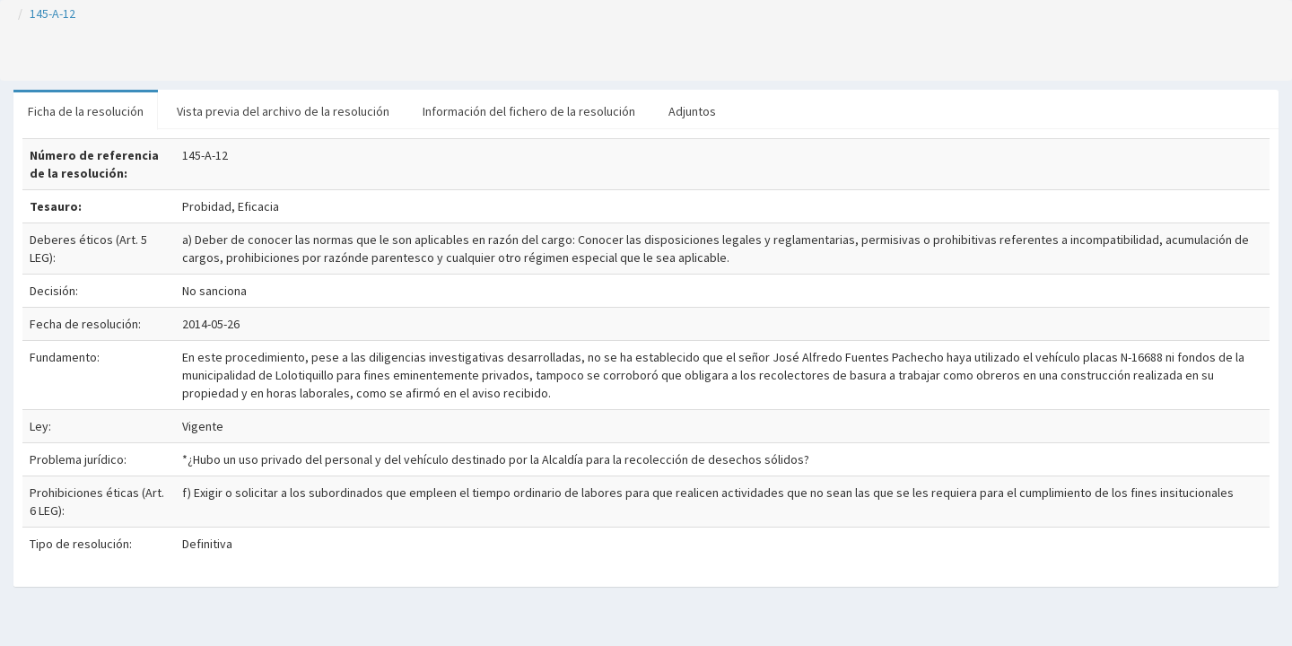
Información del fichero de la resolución (529, 111)
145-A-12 (52, 13)
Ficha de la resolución (86, 111)
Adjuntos (692, 111)
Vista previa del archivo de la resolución (283, 111)
